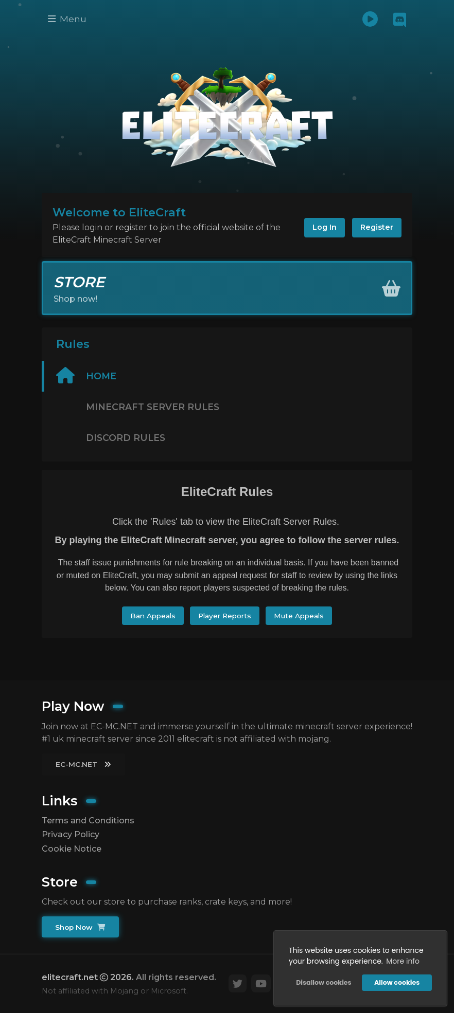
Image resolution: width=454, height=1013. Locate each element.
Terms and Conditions (88, 820)
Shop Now (80, 927)
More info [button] (403, 961)
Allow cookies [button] (397, 982)
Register (376, 227)
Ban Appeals (153, 616)
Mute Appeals (299, 616)
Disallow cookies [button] (323, 982)
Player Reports (224, 616)
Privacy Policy (70, 834)
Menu (67, 18)
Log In (324, 227)
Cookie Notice (71, 849)
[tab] (227, 376)
